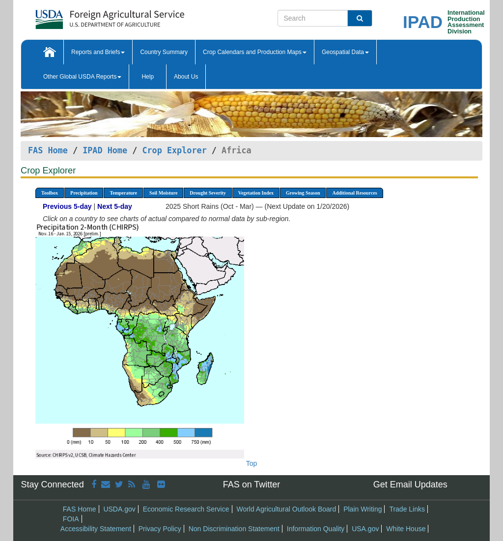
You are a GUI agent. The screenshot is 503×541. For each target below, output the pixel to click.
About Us (186, 76)
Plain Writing (362, 509)
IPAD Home (105, 150)
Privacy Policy (160, 529)
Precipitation (83, 193)
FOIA (71, 519)
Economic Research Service (186, 509)
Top (251, 463)
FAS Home (48, 150)
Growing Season (303, 193)
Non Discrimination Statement (234, 529)
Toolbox (49, 193)
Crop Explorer (174, 150)
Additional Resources (354, 193)
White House (405, 529)
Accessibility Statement (95, 529)
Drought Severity (207, 193)
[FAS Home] (85, 16)
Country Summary (164, 52)
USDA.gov (119, 509)
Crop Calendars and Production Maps (255, 52)
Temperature (123, 193)
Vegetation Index (256, 193)
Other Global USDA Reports (82, 76)
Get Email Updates (410, 484)
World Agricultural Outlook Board (286, 509)
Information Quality (316, 529)
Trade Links (407, 509)
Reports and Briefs (98, 52)
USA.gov (365, 529)
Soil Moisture (163, 193)
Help (148, 76)
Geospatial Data (345, 52)
